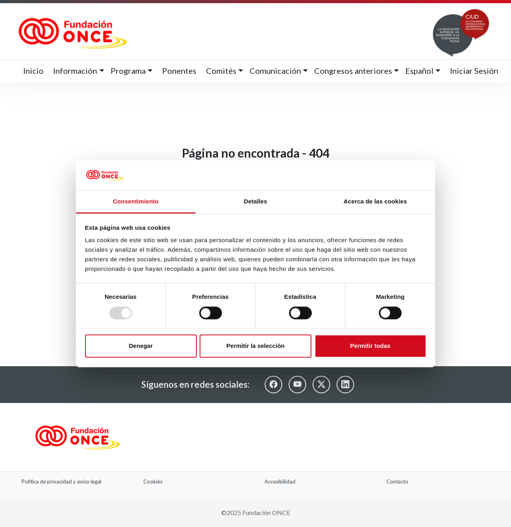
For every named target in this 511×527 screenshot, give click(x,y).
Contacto (397, 481)
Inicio (33, 70)
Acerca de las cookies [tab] (375, 201)
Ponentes (179, 70)
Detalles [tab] (255, 201)
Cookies (152, 481)
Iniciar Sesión (474, 70)
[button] (78, 71)
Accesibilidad (280, 481)
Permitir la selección (255, 346)
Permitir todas (370, 346)
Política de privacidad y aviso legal (61, 481)
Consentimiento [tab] (136, 201)
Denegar (141, 346)
